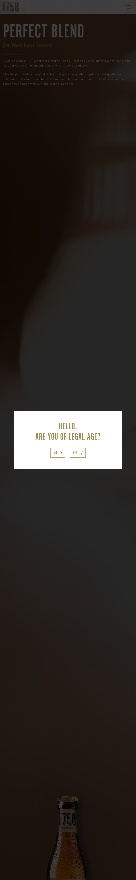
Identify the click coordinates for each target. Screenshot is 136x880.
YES (75, 453)
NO (55, 453)
